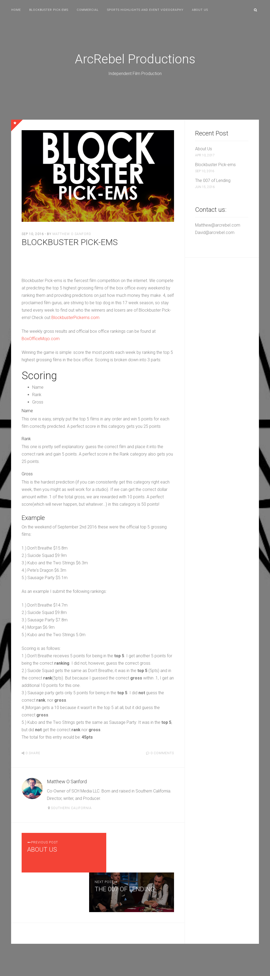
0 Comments (162, 753)
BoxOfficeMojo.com (41, 338)
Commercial (88, 10)
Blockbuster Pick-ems (48, 10)
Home (16, 10)
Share (33, 753)
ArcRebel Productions (135, 59)
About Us (200, 10)
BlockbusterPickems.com (75, 317)
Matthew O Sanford (71, 234)
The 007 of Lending (212, 180)
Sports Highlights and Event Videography (145, 10)
